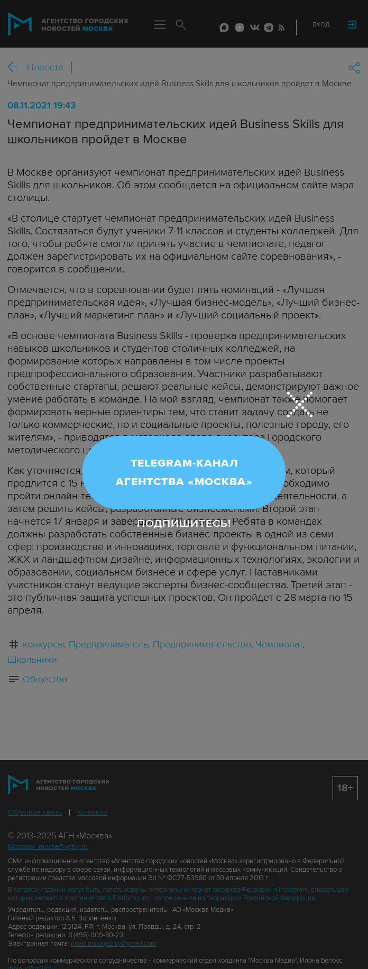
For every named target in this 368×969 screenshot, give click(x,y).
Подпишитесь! (184, 523)
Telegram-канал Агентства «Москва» (184, 472)
